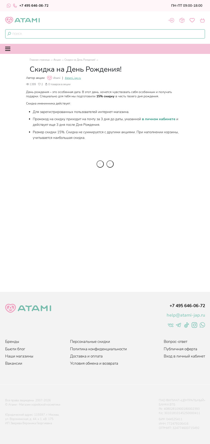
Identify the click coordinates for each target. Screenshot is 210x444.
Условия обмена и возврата (94, 363)
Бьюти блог (15, 349)
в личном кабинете (158, 119)
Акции (57, 60)
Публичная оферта (180, 349)
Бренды (12, 341)
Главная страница (40, 60)
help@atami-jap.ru (186, 315)
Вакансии (13, 363)
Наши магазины (19, 356)
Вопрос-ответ (175, 341)
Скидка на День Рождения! (79, 60)
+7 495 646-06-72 (31, 6)
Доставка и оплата (86, 356)
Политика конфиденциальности (98, 349)
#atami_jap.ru (73, 78)
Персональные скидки (90, 341)
